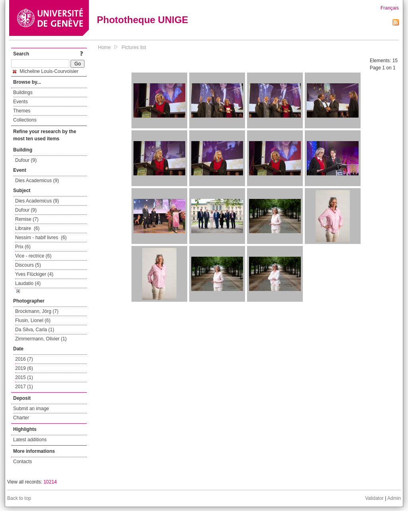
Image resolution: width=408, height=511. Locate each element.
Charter (21, 418)
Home (104, 47)
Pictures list (134, 47)
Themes (21, 111)
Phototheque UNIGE (142, 19)
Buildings (23, 92)
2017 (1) (24, 386)
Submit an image (31, 408)
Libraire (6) (27, 228)
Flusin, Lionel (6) (33, 320)
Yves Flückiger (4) (34, 274)
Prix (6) (23, 247)
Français (390, 8)
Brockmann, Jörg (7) (37, 311)
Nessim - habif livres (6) (41, 237)
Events (20, 101)
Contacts (22, 461)
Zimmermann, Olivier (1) (41, 339)
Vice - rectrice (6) (33, 256)
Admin (394, 498)
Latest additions (30, 439)
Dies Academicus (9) (37, 180)
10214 (50, 482)
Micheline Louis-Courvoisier (45, 71)
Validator (374, 498)
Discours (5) (28, 265)
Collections (25, 120)
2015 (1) (24, 377)
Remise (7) (27, 219)
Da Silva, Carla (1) (34, 329)
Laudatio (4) (28, 283)
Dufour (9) (26, 160)
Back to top (19, 498)
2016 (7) (24, 359)
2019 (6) (24, 368)
